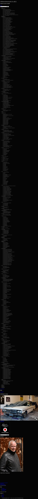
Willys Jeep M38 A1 (5, 227)
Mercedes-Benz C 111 (6, 262)
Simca (2, 335)
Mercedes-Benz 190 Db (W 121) (7, 256)
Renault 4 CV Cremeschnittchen (7, 326)
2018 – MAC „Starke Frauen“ (7, 11)
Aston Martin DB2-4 (5, 92)
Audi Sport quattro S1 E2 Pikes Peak (7, 97)
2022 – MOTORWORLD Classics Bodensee (8, 34)
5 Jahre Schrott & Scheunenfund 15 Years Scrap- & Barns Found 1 (7, 56)
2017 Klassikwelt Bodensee (6, 46)
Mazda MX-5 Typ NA (6, 68)
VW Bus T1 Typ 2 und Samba (7, 346)
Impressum (3, 387)
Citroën (3, 147)
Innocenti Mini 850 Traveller (6, 214)
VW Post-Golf (5, 352)
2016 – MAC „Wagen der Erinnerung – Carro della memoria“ (10, 14)
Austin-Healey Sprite (5, 103)
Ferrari (2, 161)
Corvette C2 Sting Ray (6, 137)
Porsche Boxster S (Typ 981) (6, 320)
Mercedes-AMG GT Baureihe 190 (7, 249)
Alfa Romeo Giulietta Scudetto (7, 86)
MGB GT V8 (5, 268)
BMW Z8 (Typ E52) (5, 123)
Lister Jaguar (4, 66)
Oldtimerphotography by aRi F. (8, 1)
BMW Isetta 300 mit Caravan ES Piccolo (8, 115)
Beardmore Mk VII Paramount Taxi (7, 62)
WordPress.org (3, 490)
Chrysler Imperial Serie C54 (6, 141)
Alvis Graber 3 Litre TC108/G (7, 89)
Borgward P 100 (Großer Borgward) (7, 126)
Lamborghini (3, 229)
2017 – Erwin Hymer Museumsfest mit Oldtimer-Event (10, 48)
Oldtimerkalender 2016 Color (6, 377)
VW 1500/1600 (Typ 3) (6, 348)
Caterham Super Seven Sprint (6, 238)
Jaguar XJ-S (4, 216)
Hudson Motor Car (4, 210)
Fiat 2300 (4, 180)
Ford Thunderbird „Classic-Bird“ (7, 191)
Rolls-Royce (3, 327)
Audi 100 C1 (4, 94)
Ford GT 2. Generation (6, 186)
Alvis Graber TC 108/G (6, 90)
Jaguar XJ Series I (5, 219)
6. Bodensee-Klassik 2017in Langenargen (6, 47)
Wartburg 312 (5, 76)
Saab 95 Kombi (5, 333)
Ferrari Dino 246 (5, 167)
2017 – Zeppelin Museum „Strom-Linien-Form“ (9, 13)
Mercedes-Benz (4, 248)
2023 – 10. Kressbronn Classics (7, 27)
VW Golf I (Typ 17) (5, 351)
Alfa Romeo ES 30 (5, 83)
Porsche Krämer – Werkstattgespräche (8, 314)
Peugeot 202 (4, 304)
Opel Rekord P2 (5, 296)
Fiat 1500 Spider (5, 174)
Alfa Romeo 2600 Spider (6, 82)
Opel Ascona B (5, 282)
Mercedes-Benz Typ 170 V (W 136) (7, 250)
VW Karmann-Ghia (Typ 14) (6, 350)
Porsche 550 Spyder (5, 307)
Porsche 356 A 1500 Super (6, 306)
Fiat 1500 (4, 179)
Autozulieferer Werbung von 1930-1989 (8, 380)
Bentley (3, 108)
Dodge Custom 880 (5, 143)
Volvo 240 (4, 358)
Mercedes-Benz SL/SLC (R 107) (7, 263)
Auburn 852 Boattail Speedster (7, 61)
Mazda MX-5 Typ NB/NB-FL (7, 69)
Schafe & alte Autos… (6, 57)
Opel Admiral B (5, 292)
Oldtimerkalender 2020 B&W (7, 369)
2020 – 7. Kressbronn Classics (7, 36)
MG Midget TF (5, 266)
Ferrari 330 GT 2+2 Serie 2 (6, 163)
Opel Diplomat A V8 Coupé (6, 285)
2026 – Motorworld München (6, 9)
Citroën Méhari (5, 153)
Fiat (2, 171)
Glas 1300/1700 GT (5, 203)
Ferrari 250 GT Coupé (6, 162)
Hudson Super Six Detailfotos (7, 212)
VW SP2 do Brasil (5, 354)
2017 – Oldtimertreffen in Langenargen (8, 49)
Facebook (3, 494)
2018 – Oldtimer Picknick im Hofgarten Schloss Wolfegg (10, 43)
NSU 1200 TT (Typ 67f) (6, 275)
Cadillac (3, 129)
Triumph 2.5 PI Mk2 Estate (6, 340)
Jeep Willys (3, 226)
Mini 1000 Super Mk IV (6, 269)
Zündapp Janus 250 (5, 77)
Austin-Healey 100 (5, 106)
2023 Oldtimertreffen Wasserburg (7, 29)
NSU (2, 273)
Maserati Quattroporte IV (6, 246)
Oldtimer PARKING (5, 382)
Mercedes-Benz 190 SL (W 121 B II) (7, 255)
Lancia (2, 234)
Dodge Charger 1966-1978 (6, 142)
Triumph (3, 339)
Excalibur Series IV (5, 160)
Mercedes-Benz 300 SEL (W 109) (7, 261)
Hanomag (3, 206)
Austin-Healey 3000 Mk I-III (6, 102)
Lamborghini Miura (5, 233)
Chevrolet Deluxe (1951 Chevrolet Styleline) (8, 135)
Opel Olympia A (5, 295)
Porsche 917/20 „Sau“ (6, 318)
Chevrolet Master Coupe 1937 (7, 134)
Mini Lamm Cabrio (5, 270)
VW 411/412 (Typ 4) (5, 349)
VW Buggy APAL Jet (6, 355)
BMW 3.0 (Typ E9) (5, 121)
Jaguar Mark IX (5, 224)
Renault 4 (4, 325)
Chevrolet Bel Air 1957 (6, 133)
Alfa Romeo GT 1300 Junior (6, 84)
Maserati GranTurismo (6, 243)
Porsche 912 (4, 317)
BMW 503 (4, 113)
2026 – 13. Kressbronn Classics (7, 17)
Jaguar (2, 215)
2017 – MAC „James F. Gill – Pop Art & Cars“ (9, 12)
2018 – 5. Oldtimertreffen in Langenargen (8, 44)
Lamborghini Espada (5, 231)
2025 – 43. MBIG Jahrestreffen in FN (7, 19)
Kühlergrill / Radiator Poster (6, 381)
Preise (2, 384)
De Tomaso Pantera (5, 159)
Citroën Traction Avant (6, 148)
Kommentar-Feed (4, 489)
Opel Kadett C (5, 287)
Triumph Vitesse (5, 341)
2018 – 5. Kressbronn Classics (7, 42)
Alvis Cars (3, 88)
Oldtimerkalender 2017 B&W (7, 375)
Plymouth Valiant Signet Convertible (7, 145)
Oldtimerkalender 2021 (6, 368)
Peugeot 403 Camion (5, 301)
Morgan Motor (3, 271)
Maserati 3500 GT (5, 242)
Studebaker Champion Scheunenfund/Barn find (9, 58)
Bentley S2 (4, 109)
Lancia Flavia (5, 235)
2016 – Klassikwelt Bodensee (6, 52)
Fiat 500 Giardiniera (5, 181)
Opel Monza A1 (5, 288)
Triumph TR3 (5, 342)
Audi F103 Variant (5, 96)
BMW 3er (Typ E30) (5, 119)
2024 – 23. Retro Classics (6, 25)
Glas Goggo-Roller (5, 204)
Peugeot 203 (4, 303)
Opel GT (4, 293)
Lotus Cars (3, 237)
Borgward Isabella (5, 128)
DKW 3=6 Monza (5, 99)
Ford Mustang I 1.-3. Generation (7, 194)
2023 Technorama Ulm (6, 30)
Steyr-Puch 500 (5, 178)
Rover (2, 329)
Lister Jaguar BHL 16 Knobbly (7, 67)
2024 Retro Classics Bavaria (6, 23)
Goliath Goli (4, 127)
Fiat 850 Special (5, 183)
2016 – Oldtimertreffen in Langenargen (8, 53)
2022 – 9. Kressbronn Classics (7, 31)
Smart (2, 338)
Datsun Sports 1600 (5, 156)
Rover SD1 (4, 331)
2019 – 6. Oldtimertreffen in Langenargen (8, 41)
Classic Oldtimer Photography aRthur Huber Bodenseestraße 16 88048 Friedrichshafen (4, 483)
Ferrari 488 (4, 164)
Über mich (3, 385)
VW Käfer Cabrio (5, 345)
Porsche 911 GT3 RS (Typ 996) (7, 310)
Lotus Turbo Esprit (5, 240)
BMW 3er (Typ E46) (5, 122)
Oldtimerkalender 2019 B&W (7, 372)
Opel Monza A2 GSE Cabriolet (7, 289)
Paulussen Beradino (5, 72)
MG (2, 265)
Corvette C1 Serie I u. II (6, 136)
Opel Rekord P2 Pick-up (6, 291)
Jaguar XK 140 (5, 222)
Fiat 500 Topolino (5, 182)
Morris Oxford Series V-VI (6, 104)
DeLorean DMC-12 (5, 64)
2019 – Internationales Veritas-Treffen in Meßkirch (9, 40)
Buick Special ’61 (5, 199)
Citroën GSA (4, 154)
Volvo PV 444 (5, 360)
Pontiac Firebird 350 (5, 200)
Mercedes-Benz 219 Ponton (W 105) (7, 257)
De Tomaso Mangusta (6, 158)
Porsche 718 (4, 308)
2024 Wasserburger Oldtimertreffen (7, 26)
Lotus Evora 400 (5, 239)
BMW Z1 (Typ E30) (5, 120)
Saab (2, 332)
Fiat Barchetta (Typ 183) (6, 176)
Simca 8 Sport (5, 336)
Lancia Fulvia (5, 236)
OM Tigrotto (4, 278)
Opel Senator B (5, 297)
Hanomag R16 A (5, 207)
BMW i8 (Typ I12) (5, 124)
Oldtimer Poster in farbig (6, 383)
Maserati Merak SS (5, 244)
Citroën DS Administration (6, 150)
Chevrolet (3, 132)
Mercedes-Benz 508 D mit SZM (7, 280)
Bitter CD (4, 112)
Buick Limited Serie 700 (6, 198)
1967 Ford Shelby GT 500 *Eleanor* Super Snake (9, 185)
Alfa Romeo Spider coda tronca (7, 87)
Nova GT (4, 71)
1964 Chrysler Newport (6, 140)
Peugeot (3, 299)
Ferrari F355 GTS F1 (5, 168)
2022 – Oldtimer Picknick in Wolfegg (7, 32)
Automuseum (3, 8)
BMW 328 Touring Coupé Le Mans (7, 114)
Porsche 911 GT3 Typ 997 (6, 311)
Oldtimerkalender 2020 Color (6, 370)
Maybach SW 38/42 (5, 252)
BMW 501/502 (5, 116)
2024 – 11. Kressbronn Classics (7, 24)
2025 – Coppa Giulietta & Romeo (7, 22)
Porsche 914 (4, 312)
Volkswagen (3, 343)
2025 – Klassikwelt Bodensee (6, 20)
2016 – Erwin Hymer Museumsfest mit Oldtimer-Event (10, 51)
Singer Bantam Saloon (6, 74)
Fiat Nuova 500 (5, 184)
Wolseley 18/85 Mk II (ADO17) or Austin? (8, 105)
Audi (2, 93)
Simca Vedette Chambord (6, 337)
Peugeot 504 (4, 300)
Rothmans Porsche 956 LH (6, 322)
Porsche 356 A (5, 305)
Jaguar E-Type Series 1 (6, 220)
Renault (3, 323)
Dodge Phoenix (5, 144)
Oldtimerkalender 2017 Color (6, 374)
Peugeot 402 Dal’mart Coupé (6, 302)
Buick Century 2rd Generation (7, 197)
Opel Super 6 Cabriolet (6, 298)
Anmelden (3, 488)
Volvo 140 (4, 357)
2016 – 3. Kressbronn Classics (7, 50)
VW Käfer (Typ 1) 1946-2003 (7, 344)
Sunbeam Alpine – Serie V (6, 75)
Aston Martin (3, 91)
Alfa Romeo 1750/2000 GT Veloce (7, 85)
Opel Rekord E (5, 290)
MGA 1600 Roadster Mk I (6, 267)
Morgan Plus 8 (5, 272)
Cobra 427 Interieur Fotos (6, 79)
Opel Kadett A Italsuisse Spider (7, 286)
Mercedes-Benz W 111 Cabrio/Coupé (7, 259)
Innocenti (3, 213)
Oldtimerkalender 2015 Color (6, 378)
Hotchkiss (3, 208)
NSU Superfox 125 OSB (6, 276)
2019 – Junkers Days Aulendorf (7, 39)
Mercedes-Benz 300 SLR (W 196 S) (7, 254)
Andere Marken (4, 60)
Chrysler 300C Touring (6, 146)
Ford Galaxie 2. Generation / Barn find (8, 195)
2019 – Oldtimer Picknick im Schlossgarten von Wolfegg (10, 38)
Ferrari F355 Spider (5, 169)
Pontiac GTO (5, 201)
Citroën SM (4, 152)
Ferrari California (5, 166)
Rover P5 (4, 330)
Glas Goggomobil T (5, 205)
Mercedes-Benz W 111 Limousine (7, 258)
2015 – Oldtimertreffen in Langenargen (8, 54)
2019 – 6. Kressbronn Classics (7, 37)
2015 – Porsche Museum (6, 15)
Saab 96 (4, 334)
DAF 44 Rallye (5, 63)
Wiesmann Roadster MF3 (6, 363)
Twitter (3, 495)
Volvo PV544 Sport (5, 361)
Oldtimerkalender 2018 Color (6, 373)
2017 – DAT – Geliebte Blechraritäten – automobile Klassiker (8, 366)
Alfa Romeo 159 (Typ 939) (6, 81)
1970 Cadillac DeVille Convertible (7, 130)
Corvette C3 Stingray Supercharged (7, 138)
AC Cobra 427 (5, 78)
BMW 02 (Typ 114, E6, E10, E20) (7, 118)
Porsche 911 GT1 (5, 316)
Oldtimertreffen (4, 16)
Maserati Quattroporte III (6, 245)
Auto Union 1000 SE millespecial (7, 98)
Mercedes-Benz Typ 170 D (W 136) (7, 253)
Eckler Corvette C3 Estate (6, 139)
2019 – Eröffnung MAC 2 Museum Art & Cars (9, 10)
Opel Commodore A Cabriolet (7, 283)
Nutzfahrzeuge (3, 277)
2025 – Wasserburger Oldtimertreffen (7, 21)
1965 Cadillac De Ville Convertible (7, 131)
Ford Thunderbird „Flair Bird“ (7, 192)
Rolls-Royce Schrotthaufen (6, 328)
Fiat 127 (4, 173)
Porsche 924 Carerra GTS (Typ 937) (7, 313)
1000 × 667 (1, 392)
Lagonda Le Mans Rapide (6, 228)
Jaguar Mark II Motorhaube (6, 221)
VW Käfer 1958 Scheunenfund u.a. (7, 59)
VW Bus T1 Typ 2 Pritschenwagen (7, 347)
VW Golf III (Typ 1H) (6, 353)
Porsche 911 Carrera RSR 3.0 (6, 315)
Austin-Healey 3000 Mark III (6, 107)
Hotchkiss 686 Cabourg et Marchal (7, 209)
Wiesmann (3, 362)
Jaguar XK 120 (5, 223)
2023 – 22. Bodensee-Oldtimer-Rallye (8, 28)
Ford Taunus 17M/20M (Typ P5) (7, 188)
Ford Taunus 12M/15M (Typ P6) (7, 189)
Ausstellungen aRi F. (4, 364)
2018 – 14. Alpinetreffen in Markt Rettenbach (8, 45)
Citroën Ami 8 (5, 149)
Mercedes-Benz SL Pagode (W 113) (7, 260)
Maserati (3, 241)
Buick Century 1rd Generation (7, 196)
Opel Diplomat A (5, 284)
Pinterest (3, 496)
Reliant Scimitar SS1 (5, 73)
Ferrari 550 (4, 165)
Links (2, 379)
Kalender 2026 (3, 367)
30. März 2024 (2, 391)
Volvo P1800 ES (5, 359)
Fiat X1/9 (4, 177)
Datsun (3, 155)
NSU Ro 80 (4, 274)
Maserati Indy (5, 247)
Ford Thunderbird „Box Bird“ (7, 193)
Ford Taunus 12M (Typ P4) (6, 190)
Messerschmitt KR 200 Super (6, 70)
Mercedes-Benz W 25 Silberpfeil (7, 251)
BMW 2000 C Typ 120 (6, 117)
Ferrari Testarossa (5, 170)
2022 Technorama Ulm (6, 35)
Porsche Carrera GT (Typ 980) (7, 321)
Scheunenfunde (4, 55)
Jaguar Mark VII (5, 225)
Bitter (2, 111)
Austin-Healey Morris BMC (5, 101)
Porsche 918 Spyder (5, 319)
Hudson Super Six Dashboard (6, 211)
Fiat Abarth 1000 (5, 175)
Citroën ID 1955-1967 (6, 151)
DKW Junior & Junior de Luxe (7, 100)
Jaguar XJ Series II (5, 218)
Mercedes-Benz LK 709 (6, 281)
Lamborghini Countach (6, 230)
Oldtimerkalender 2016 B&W (7, 376)
